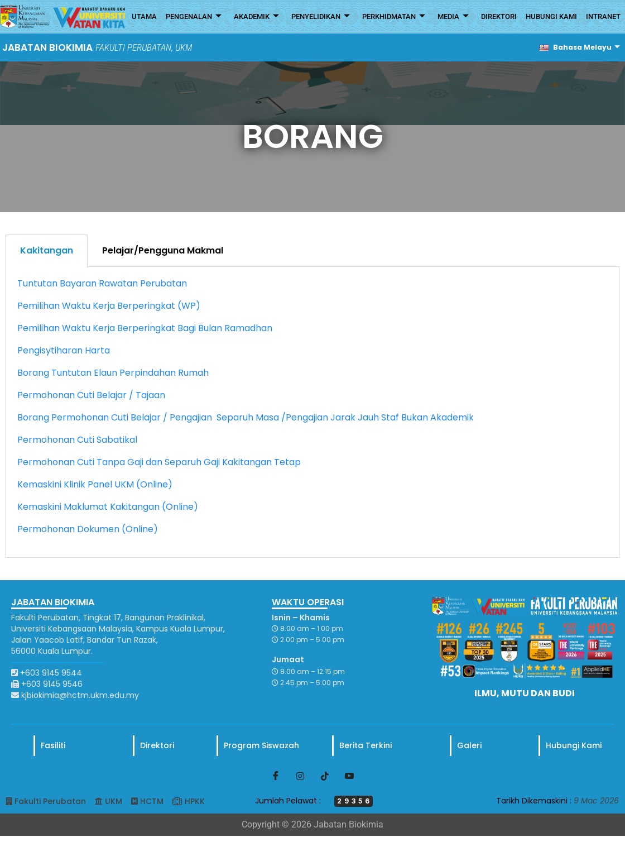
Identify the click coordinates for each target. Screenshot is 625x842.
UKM (113, 801)
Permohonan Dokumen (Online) (87, 529)
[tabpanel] (312, 412)
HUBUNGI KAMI (551, 16)
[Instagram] (300, 775)
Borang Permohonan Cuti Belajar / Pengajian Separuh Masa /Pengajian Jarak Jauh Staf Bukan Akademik (245, 417)
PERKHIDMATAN (393, 16)
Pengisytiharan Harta (63, 350)
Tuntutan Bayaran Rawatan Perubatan (102, 283)
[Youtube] (349, 775)
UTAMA (144, 16)
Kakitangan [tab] (46, 250)
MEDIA (453, 16)
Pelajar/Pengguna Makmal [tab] (162, 250)
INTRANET (603, 16)
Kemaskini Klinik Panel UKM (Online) (94, 484)
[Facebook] (275, 775)
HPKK (195, 801)
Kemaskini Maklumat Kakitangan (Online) (107, 506)
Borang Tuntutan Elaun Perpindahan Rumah (113, 372)
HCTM (152, 801)
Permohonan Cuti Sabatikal (77, 439)
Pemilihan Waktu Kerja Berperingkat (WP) (108, 305)
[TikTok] (324, 775)
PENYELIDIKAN (320, 16)
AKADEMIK (256, 16)
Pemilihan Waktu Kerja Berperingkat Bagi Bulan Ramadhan (144, 328)
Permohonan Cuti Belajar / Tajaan (91, 395)
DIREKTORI (499, 16)
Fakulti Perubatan (50, 801)
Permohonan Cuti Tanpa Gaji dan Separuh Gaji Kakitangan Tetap (159, 462)
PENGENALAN (194, 16)
